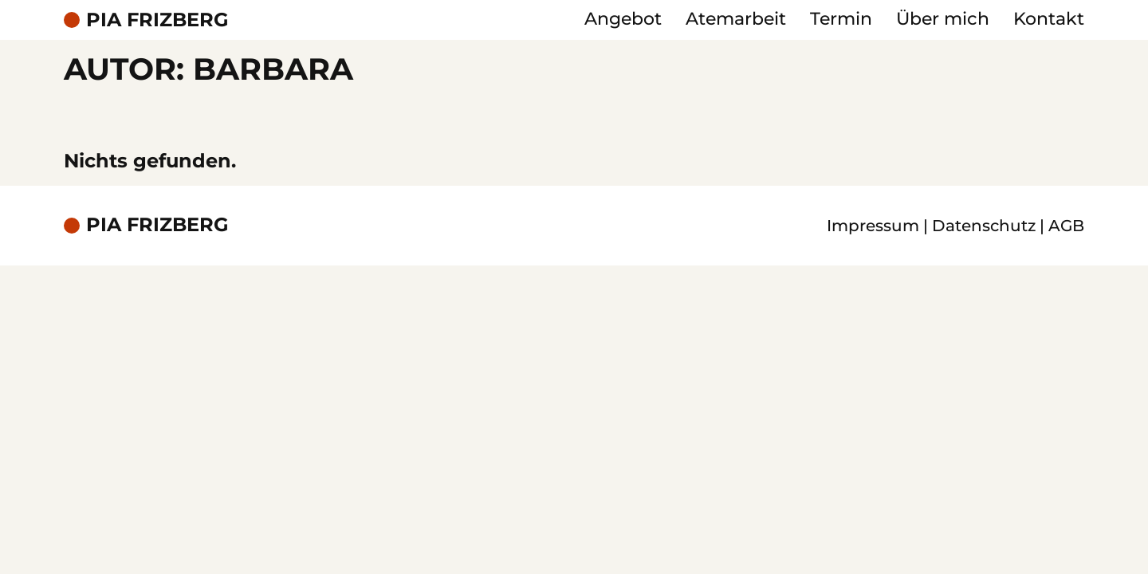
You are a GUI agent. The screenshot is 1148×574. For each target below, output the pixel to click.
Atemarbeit (736, 18)
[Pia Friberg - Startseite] (146, 20)
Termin (841, 18)
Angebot (623, 18)
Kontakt (1048, 18)
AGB (1066, 225)
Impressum (873, 225)
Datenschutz (984, 225)
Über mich (942, 18)
